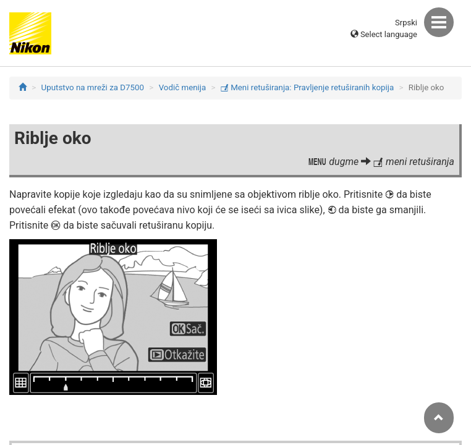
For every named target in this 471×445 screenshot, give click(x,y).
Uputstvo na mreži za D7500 (92, 87)
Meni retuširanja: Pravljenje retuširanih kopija (307, 87)
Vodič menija (182, 87)
